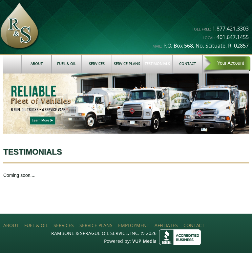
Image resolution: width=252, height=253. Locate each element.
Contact (187, 63)
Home (12, 64)
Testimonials (157, 63)
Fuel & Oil (66, 63)
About (37, 63)
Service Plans (127, 63)
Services (97, 63)
